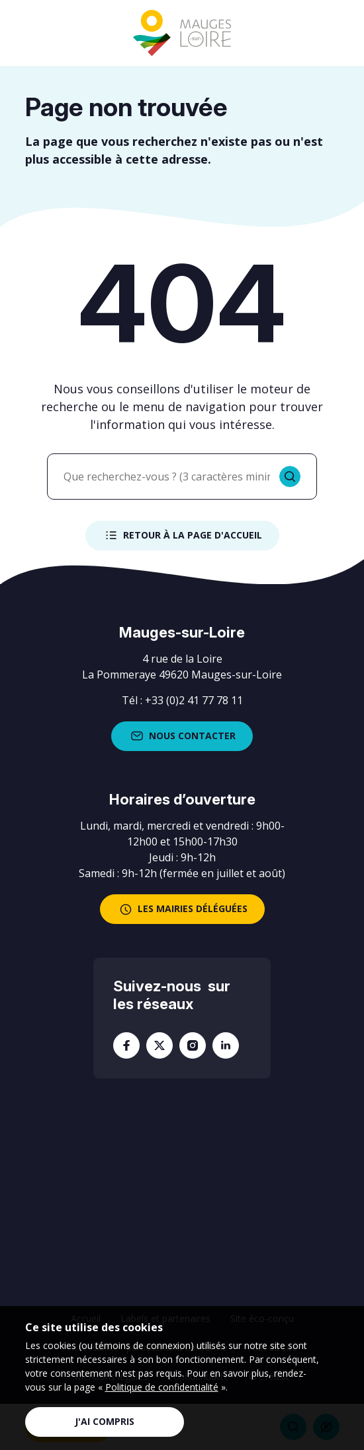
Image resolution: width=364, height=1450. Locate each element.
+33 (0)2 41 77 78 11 (194, 700)
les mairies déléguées (182, 909)
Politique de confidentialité (161, 1387)
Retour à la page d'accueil (182, 535)
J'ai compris (104, 1421)
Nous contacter (182, 735)
